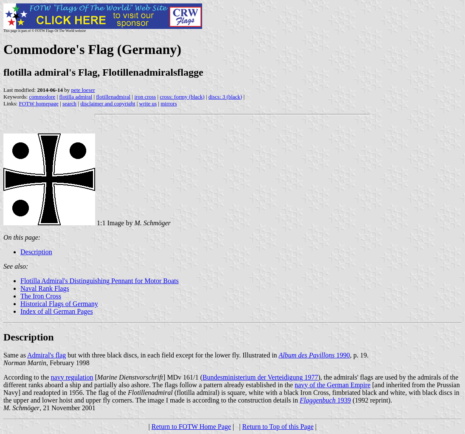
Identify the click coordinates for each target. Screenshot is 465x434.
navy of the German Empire (333, 385)
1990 (314, 355)
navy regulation (72, 377)
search (69, 103)
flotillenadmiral (113, 97)
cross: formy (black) (182, 97)
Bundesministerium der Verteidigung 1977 (260, 377)
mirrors (169, 103)
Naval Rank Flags (44, 288)
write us (148, 103)
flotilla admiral (76, 97)
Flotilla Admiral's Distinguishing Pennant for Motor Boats (99, 280)
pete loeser (83, 90)
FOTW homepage (38, 103)
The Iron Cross (40, 296)
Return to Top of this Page (277, 426)
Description (36, 251)
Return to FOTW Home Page (191, 426)
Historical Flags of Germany (59, 303)
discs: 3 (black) (225, 97)
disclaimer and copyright (107, 103)
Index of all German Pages (56, 311)
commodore (42, 97)
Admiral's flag (46, 355)
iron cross (145, 97)
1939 (325, 400)
